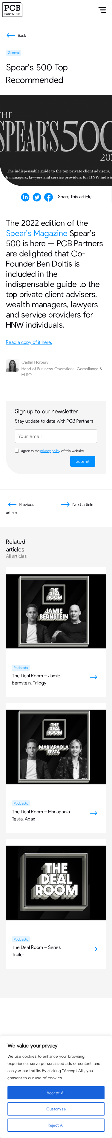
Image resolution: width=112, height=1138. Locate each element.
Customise (56, 1108)
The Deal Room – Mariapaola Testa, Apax (41, 814)
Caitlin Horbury (35, 362)
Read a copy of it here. (29, 342)
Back (15, 35)
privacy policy (50, 450)
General (13, 52)
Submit (83, 461)
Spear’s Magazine (36, 233)
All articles (16, 556)
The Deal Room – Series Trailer (36, 950)
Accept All (56, 1092)
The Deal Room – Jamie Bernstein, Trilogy (36, 678)
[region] (56, 1087)
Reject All (56, 1125)
